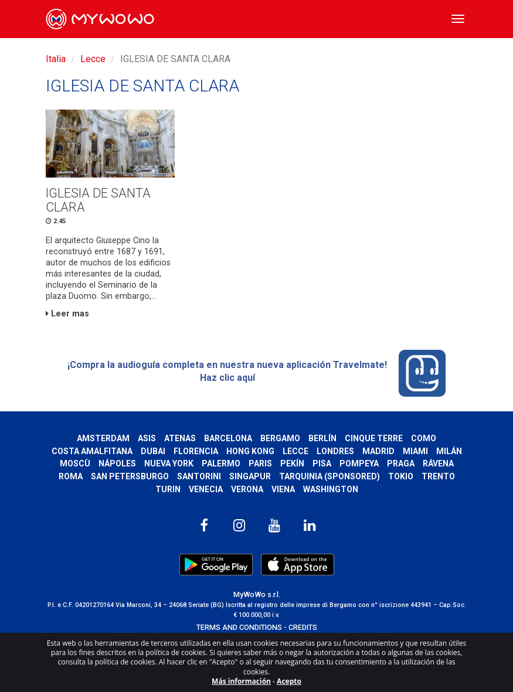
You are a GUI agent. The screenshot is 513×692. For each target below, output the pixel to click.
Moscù (75, 463)
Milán (449, 451)
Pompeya (359, 463)
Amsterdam (103, 438)
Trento (438, 476)
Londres (335, 451)
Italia (56, 58)
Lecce (93, 58)
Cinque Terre (374, 438)
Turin (168, 489)
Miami (415, 451)
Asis (147, 438)
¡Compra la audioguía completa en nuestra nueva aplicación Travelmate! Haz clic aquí (256, 373)
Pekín (292, 463)
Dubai (153, 451)
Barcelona (228, 438)
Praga (401, 463)
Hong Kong (250, 451)
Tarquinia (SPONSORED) (329, 476)
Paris (260, 463)
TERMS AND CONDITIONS (239, 627)
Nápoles (117, 463)
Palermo (221, 463)
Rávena (438, 463)
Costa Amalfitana (92, 451)
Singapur (250, 476)
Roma (71, 476)
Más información (241, 681)
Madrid (378, 451)
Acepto (289, 681)
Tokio (400, 476)
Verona (247, 489)
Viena (283, 489)
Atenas (180, 438)
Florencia (196, 451)
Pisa (321, 463)
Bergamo (280, 438)
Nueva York (168, 463)
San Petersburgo (130, 476)
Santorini (199, 476)
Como (423, 438)
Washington (330, 489)
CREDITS (302, 627)
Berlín (322, 438)
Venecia (206, 489)
